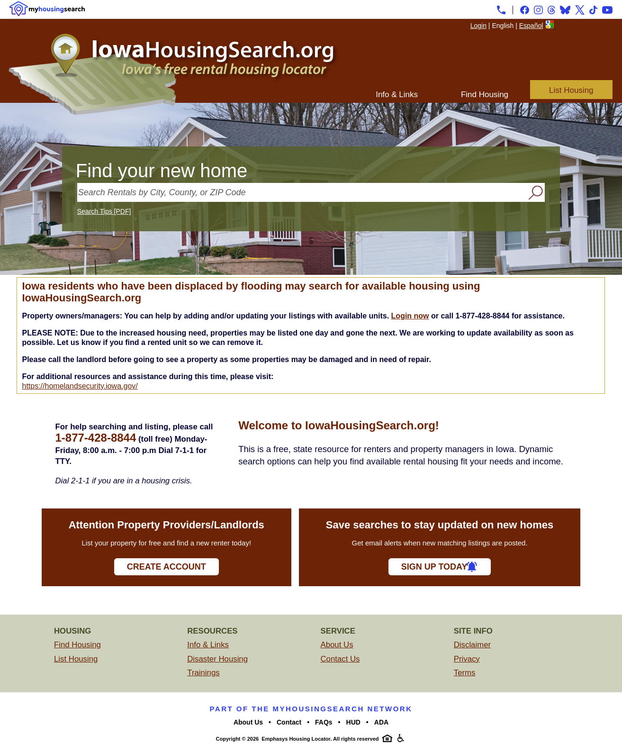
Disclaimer (472, 644)
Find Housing (484, 94)
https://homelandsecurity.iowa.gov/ (79, 386)
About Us (337, 644)
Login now (410, 316)
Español (531, 25)
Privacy (467, 658)
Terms (465, 672)
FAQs (324, 722)
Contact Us (340, 658)
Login (478, 25)
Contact (289, 722)
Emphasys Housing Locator (295, 739)
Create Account (166, 567)
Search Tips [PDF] (104, 211)
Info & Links (397, 94)
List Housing (571, 90)
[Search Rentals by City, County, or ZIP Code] (301, 192)
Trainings (203, 672)
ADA (381, 722)
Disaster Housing (217, 658)
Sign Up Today (434, 567)
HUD (353, 722)
